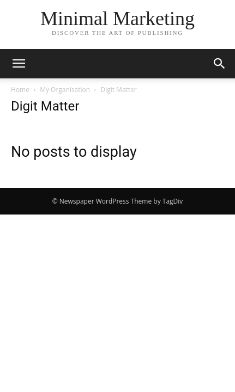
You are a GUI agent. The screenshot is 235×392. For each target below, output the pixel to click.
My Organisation (65, 89)
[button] (18, 63)
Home (20, 89)
